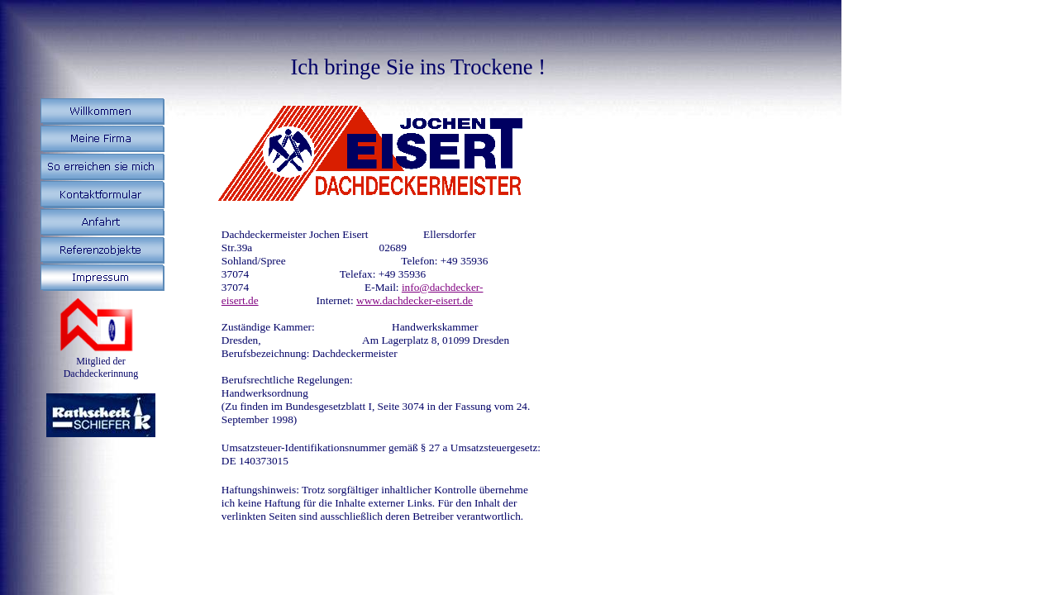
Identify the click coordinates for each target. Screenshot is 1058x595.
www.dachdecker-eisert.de (414, 300)
